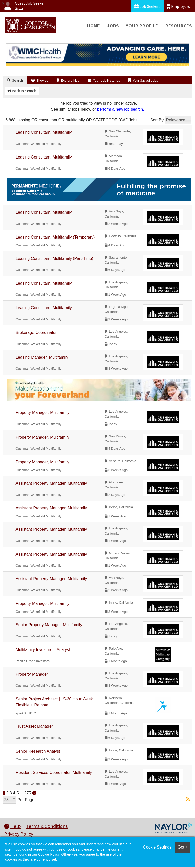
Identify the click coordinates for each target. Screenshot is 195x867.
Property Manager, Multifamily (42, 412)
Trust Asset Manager (34, 726)
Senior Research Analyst (37, 751)
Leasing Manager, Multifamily (41, 357)
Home (93, 26)
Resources (178, 26)
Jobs (113, 26)
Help (12, 826)
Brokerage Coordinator (36, 332)
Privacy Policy (18, 834)
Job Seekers (147, 6)
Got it (182, 847)
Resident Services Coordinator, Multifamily (53, 772)
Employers (178, 6)
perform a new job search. (120, 109)
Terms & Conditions (47, 826)
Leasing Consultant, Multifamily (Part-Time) (54, 258)
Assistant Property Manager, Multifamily (51, 483)
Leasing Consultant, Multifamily (43, 132)
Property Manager (31, 674)
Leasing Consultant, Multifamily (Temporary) (55, 237)
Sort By (157, 120)
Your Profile (142, 26)
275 (27, 793)
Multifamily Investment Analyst (42, 649)
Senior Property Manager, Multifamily (48, 625)
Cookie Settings (157, 847)
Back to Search (21, 91)
